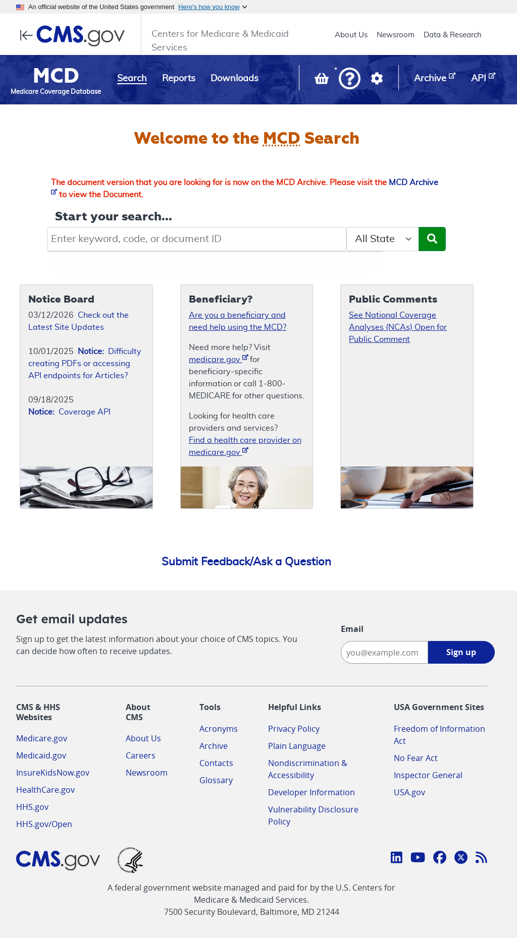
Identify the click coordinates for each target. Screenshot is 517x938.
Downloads (234, 78)
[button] (349, 79)
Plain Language (297, 745)
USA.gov (409, 792)
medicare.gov (218, 359)
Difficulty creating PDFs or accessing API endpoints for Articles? (84, 363)
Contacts (216, 763)
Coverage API (69, 412)
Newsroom (396, 35)
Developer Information (311, 792)
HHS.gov (32, 806)
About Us (351, 35)
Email (352, 628)
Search (132, 78)
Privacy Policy (294, 728)
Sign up (461, 652)
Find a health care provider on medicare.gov (245, 446)
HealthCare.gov (45, 789)
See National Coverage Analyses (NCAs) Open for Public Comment (398, 327)
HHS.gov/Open (44, 824)
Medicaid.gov (41, 755)
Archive (213, 745)
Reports (178, 78)
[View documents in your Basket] (323, 81)
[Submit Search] (432, 239)
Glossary (216, 780)
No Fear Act (416, 758)
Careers (141, 755)
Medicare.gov (41, 738)
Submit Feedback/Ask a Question (246, 561)
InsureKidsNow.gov (52, 772)
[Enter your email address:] (384, 652)
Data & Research (453, 35)
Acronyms (218, 728)
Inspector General (428, 775)
